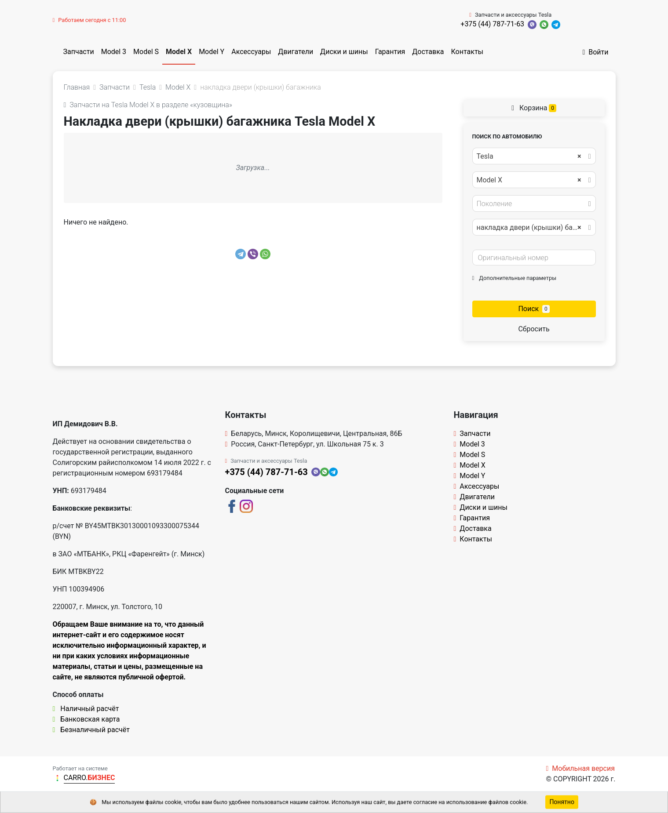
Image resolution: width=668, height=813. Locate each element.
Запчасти (78, 51)
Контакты (467, 51)
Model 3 (113, 51)
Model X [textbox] (529, 180)
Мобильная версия (580, 768)
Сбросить (533, 329)
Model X (179, 51)
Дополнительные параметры (514, 278)
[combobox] (534, 156)
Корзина (533, 108)
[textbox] (531, 204)
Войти (595, 52)
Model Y (211, 51)
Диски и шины (344, 51)
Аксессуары (251, 51)
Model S (146, 51)
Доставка (428, 51)
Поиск (533, 309)
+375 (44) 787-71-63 (492, 24)
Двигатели (295, 51)
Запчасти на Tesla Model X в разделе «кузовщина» (148, 105)
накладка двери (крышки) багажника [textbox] (533, 228)
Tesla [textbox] (529, 156)
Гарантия (390, 51)
